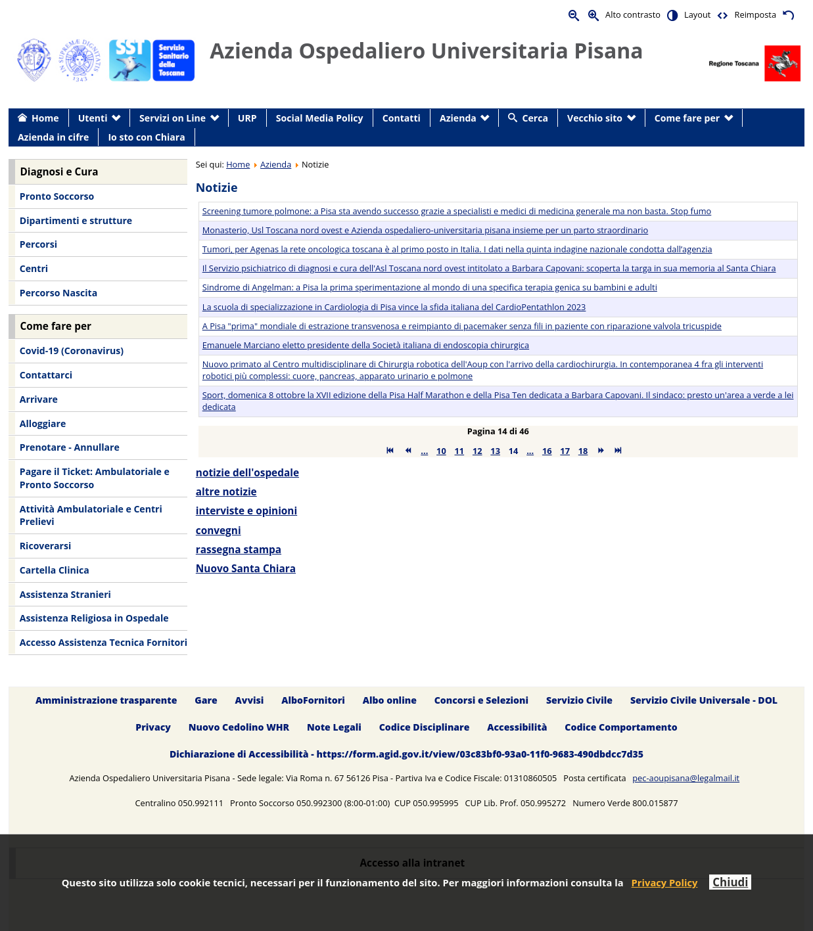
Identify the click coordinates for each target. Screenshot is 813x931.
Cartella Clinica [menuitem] (54, 570)
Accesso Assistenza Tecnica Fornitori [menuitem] (103, 642)
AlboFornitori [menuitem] (313, 700)
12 (477, 451)
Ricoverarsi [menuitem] (45, 545)
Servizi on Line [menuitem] (172, 118)
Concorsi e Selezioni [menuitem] (481, 700)
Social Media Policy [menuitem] (319, 118)
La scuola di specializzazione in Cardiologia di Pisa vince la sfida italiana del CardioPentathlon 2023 (394, 307)
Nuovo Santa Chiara (246, 569)
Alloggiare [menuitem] (43, 423)
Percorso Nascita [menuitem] (58, 292)
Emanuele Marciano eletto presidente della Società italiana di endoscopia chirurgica (365, 345)
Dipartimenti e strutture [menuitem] (76, 220)
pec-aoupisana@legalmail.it (685, 778)
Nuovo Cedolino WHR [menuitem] (239, 727)
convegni (218, 530)
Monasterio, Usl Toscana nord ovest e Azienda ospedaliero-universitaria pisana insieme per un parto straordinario (425, 230)
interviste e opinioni (246, 511)
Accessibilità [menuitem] (517, 727)
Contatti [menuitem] (402, 118)
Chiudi (730, 882)
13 (495, 451)
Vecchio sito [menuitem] (594, 118)
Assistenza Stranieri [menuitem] (65, 594)
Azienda (275, 164)
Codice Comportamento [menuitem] (621, 727)
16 (547, 451)
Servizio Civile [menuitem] (579, 700)
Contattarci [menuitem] (46, 375)
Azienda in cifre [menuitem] (53, 137)
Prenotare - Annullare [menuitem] (70, 447)
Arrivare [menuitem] (39, 399)
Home (238, 164)
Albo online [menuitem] (390, 700)
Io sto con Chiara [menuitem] (146, 137)
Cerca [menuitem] (535, 118)
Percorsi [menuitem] (38, 244)
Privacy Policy (665, 882)
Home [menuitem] (45, 118)
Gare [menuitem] (206, 700)
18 (583, 451)
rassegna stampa (238, 549)
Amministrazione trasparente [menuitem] (106, 700)
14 (514, 451)
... (424, 451)
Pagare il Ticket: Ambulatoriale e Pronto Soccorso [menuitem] (95, 478)
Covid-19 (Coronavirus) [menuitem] (72, 350)
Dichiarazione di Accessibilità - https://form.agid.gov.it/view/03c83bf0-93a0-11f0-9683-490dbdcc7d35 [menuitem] (406, 754)
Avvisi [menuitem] (249, 700)
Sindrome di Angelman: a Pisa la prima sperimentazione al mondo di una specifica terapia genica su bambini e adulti (429, 287)
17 (565, 451)
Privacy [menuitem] (153, 727)
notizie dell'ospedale (247, 473)
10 (441, 451)
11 (460, 451)
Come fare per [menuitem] (687, 118)
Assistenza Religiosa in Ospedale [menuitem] (94, 618)
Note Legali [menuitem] (334, 727)
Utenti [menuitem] (93, 118)
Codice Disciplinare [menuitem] (424, 727)
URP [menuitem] (247, 118)
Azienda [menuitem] (458, 118)
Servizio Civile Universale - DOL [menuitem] (704, 700)
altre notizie (226, 492)
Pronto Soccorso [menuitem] (57, 196)
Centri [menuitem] (34, 268)
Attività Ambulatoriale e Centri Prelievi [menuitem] (91, 515)
